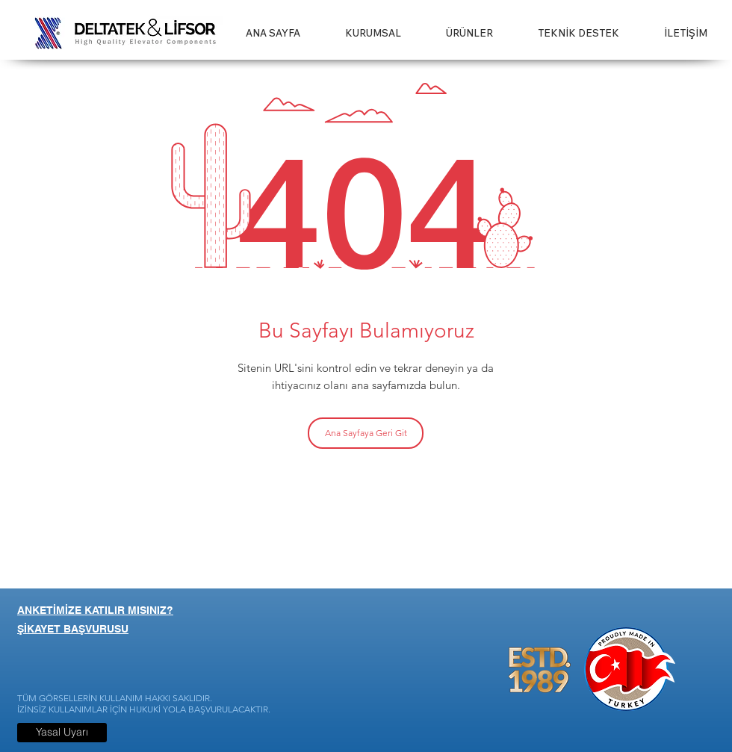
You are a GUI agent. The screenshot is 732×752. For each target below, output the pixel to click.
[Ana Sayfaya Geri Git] (366, 433)
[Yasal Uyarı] (62, 732)
